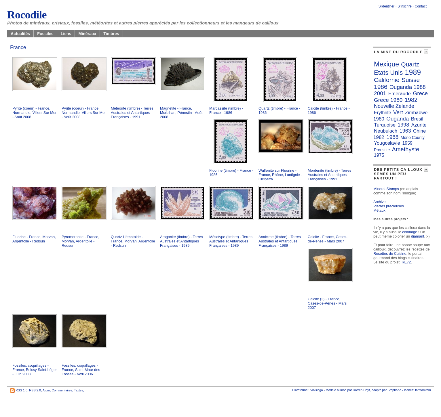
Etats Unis (388, 72)
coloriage (409, 232)
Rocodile (27, 15)
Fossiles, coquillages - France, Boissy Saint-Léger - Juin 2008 (34, 369)
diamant (417, 236)
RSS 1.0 (21, 390)
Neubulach (385, 131)
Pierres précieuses (388, 206)
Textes (78, 390)
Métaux (379, 210)
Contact (421, 6)
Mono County (413, 137)
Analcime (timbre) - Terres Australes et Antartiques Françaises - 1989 (279, 241)
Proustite (382, 150)
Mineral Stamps (386, 189)
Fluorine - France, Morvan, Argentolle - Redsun (34, 239)
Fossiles (45, 33)
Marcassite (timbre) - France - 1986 (226, 110)
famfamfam (423, 390)
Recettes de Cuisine (389, 253)
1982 (411, 100)
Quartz (410, 64)
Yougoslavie (387, 143)
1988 (392, 137)
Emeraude (399, 93)
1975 (379, 155)
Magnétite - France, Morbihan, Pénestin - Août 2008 (181, 112)
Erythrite (382, 112)
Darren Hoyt (361, 390)
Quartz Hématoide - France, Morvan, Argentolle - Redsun (133, 241)
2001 (380, 93)
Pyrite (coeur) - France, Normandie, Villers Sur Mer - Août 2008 (34, 112)
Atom (46, 390)
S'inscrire (405, 6)
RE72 (406, 262)
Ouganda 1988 (407, 87)
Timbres (111, 33)
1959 (407, 143)
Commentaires (62, 390)
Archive (379, 202)
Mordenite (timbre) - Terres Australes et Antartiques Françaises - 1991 (329, 174)
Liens (66, 33)
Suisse (411, 79)
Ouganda (397, 119)
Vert (398, 112)
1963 (405, 131)
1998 (403, 125)
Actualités (20, 33)
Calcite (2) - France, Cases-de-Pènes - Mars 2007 (327, 303)
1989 (413, 72)
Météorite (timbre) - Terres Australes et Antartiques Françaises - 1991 (132, 112)
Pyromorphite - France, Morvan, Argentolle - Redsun (80, 241)
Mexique (386, 64)
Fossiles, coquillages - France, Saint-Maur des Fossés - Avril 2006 (81, 369)
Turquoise (385, 125)
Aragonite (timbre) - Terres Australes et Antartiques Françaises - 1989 (181, 241)
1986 (380, 86)
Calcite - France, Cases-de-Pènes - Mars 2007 (327, 239)
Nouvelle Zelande (394, 106)
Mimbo (341, 390)
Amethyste (405, 149)
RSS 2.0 (35, 390)
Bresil (417, 119)
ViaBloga (316, 390)
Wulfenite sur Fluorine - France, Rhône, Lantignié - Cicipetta (280, 174)
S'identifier (387, 6)
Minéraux (87, 33)
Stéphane (394, 390)
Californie (387, 79)
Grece (420, 93)
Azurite (419, 125)
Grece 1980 (388, 100)
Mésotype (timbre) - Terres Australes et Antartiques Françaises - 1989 (230, 241)
